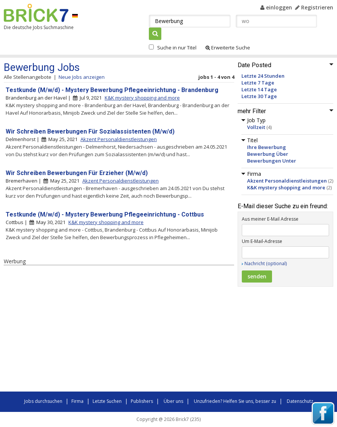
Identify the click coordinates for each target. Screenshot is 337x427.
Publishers (142, 401)
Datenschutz (300, 401)
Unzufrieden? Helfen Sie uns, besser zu (235, 401)
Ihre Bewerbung (266, 147)
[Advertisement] (109, 329)
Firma (77, 401)
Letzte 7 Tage (257, 82)
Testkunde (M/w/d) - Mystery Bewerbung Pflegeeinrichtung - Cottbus (105, 214)
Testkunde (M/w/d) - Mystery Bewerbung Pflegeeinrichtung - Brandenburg (112, 90)
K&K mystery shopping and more (286, 187)
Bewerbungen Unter (271, 160)
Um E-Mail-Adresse (262, 241)
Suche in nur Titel (176, 47)
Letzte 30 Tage (259, 96)
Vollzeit (256, 127)
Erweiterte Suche (228, 47)
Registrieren (314, 7)
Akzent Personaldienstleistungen (287, 180)
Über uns (173, 401)
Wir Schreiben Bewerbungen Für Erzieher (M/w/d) (77, 173)
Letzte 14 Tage (259, 89)
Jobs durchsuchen (43, 401)
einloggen (276, 7)
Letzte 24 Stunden (262, 75)
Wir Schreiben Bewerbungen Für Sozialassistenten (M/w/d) (90, 131)
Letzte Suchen (107, 401)
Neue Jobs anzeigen (82, 77)
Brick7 (36, 13)
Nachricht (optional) (265, 263)
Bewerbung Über (267, 154)
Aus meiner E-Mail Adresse (270, 219)
